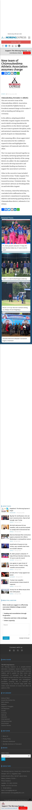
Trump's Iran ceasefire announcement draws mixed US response (19, 582)
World (12, 522)
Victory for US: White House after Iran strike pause (20, 591)
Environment (5, 723)
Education (4, 717)
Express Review (6, 725)
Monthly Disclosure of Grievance (12, 744)
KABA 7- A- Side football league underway (14, 279)
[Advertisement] (16, 16)
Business (12, 577)
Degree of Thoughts (7, 706)
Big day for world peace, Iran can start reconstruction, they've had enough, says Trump (20, 518)
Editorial (3, 715)
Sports (3, 94)
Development (5, 708)
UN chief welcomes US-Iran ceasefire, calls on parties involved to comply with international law (20, 527)
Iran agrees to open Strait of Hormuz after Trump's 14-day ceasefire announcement (19, 565)
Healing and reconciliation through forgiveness (14, 614)
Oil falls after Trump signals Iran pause (20, 574)
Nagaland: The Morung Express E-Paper (20, 509)
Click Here (27, 53)
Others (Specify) (9, 620)
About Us (5, 736)
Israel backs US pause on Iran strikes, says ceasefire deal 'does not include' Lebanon (19, 546)
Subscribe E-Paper (16, 42)
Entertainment (5, 719)
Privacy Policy (7, 739)
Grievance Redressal (9, 741)
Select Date (5, 753)
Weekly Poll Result (24, 638)
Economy (4, 713)
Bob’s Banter (5, 702)
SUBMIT (6, 638)
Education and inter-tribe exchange (15, 618)
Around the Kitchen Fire (8, 700)
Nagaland (13, 512)
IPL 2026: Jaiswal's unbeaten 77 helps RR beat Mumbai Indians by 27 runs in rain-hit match (14, 248)
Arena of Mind (5, 698)
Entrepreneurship (6, 721)
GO (3, 759)
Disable (3, 710)
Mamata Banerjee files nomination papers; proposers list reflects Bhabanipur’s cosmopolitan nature (20, 537)
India (11, 541)
